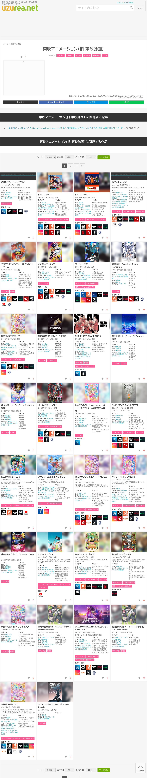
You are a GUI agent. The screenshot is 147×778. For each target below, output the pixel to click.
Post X (20, 102)
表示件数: (80, 157)
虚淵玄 (117, 282)
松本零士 (45, 344)
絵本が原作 (103, 579)
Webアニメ (29, 505)
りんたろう (45, 345)
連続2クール (90, 659)
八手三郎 (8, 192)
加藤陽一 (81, 422)
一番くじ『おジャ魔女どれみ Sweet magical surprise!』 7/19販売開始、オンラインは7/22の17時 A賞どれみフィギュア (64, 128)
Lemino (40, 232)
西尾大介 (50, 204)
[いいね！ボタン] (21, 57)
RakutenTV (51, 232)
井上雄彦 (81, 344)
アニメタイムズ (83, 294)
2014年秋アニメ (92, 283)
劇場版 (12, 291)
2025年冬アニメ (92, 509)
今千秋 (117, 488)
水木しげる (118, 566)
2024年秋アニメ (129, 432)
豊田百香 (118, 419)
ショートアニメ (43, 587)
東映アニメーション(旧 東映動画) (46, 213)
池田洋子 (88, 568)
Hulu (68, 226)
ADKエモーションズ (118, 497)
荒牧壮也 (7, 721)
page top (140, 771)
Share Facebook (55, 102)
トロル (7, 565)
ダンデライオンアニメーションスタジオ (83, 356)
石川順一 (51, 208)
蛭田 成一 (115, 198)
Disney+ (94, 294)
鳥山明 (44, 202)
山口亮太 (87, 643)
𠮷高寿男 (44, 492)
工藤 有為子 (46, 489)
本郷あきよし (83, 640)
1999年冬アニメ (129, 211)
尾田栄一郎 (119, 415)
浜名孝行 (81, 495)
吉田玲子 (8, 276)
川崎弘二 (8, 717)
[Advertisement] (57, 20)
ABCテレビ (122, 492)
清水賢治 (44, 208)
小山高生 (50, 209)
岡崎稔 (44, 204)
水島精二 (118, 280)
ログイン (120, 2)
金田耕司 (80, 208)
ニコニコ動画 (114, 224)
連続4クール (140, 211)
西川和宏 (80, 349)
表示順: (60, 157)
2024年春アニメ (55, 426)
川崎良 (49, 275)
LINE (126, 102)
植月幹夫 (87, 55)
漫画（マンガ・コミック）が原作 (59, 219)
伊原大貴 (45, 567)
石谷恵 (117, 417)
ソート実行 (103, 157)
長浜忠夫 (8, 194)
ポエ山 (7, 492)
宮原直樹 (81, 420)
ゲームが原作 (80, 659)
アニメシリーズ (6, 203)
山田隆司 (124, 199)
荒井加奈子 (118, 196)
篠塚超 (44, 715)
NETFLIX (46, 232)
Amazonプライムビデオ (3, 211)
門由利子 (81, 568)
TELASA (88, 522)
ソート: (40, 157)
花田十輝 (50, 418)
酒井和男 (45, 416)
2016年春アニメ (18, 359)
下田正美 (52, 487)
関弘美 (125, 196)
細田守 (7, 274)
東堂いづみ (119, 192)
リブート (123, 363)
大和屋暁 (122, 203)
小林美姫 (51, 571)
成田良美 (115, 203)
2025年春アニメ (55, 584)
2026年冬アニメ (18, 738)
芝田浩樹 (8, 567)
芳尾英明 (45, 487)
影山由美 (124, 201)
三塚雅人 (60, 55)
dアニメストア (51, 226)
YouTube (3, 304)
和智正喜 (8, 494)
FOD (14, 211)
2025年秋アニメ (92, 656)
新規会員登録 (128, 2)
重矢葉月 (50, 569)
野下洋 (105, 55)
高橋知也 (118, 348)
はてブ (91, 102)
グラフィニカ (122, 284)
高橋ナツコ (87, 569)
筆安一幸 (118, 350)
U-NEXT (20, 211)
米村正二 (8, 568)
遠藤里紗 (96, 55)
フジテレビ (48, 211)
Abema (46, 226)
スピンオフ (139, 432)
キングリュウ (46, 491)
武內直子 (118, 346)
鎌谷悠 (44, 569)
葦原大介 (81, 272)
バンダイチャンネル (26, 211)
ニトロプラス (119, 274)
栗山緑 (117, 201)
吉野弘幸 (87, 275)
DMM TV (9, 211)
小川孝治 (81, 273)
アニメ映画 (5, 291)
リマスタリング (51, 360)
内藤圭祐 (70, 55)
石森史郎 (45, 347)
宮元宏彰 (81, 641)
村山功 (78, 55)
